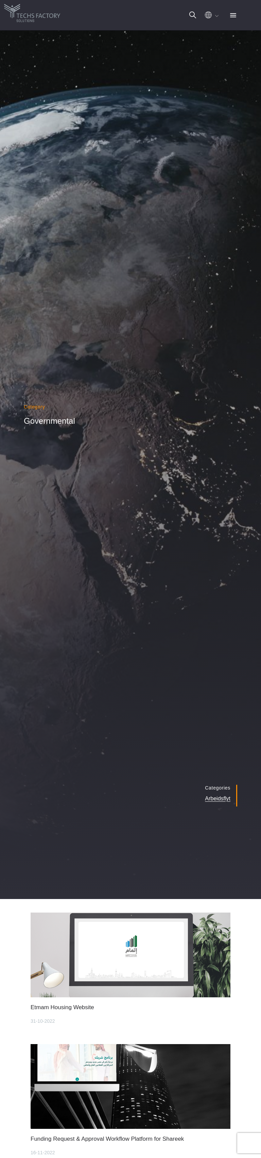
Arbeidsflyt (217, 798)
